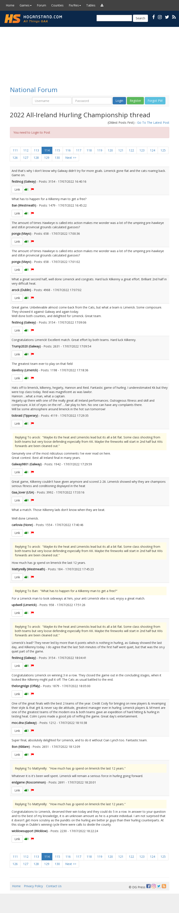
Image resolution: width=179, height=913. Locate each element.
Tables (90, 5)
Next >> (70, 158)
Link (17, 189)
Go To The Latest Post (153, 122)
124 (152, 150)
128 (36, 158)
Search (140, 18)
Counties (57, 5)
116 (68, 150)
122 (131, 150)
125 (163, 150)
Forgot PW (155, 101)
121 (120, 150)
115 (57, 150)
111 (15, 150)
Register (135, 101)
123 (142, 150)
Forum (41, 5)
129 (46, 158)
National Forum (34, 89)
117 (78, 150)
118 (89, 150)
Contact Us (54, 886)
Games (26, 5)
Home (10, 5)
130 (57, 158)
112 (25, 150)
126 (15, 158)
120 (110, 150)
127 (25, 158)
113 (36, 150)
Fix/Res (75, 5)
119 (99, 150)
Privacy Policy (33, 886)
